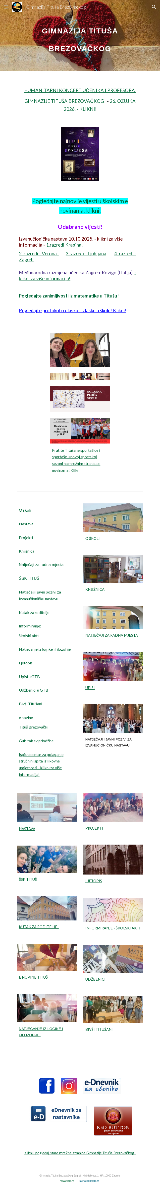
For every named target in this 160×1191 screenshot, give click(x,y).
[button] (6, 7)
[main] (80, 35)
